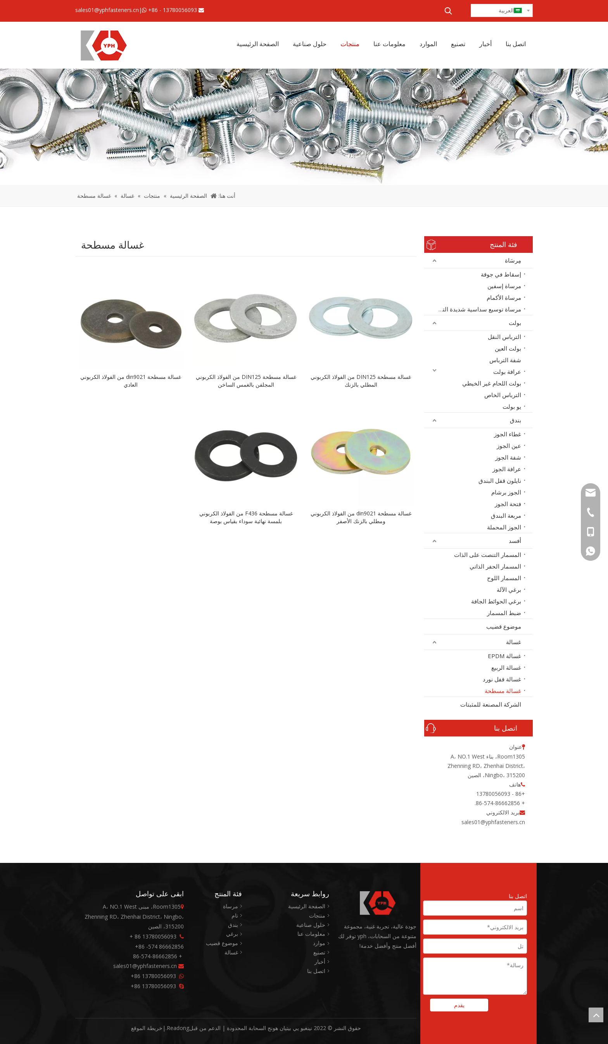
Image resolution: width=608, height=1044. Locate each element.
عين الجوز (509, 445)
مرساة (230, 906)
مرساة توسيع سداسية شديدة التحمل (477, 309)
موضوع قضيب (503, 626)
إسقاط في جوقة (501, 274)
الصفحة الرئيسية (306, 906)
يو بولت (512, 406)
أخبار (319, 961)
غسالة (513, 642)
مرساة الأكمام (504, 297)
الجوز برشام (506, 492)
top (596, 1015)
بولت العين (508, 348)
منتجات (317, 915)
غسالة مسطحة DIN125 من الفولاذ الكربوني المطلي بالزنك (361, 380)
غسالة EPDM (504, 656)
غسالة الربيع (506, 667)
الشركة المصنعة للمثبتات (490, 704)
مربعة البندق (506, 515)
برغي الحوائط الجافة (496, 601)
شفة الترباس (505, 360)
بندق (515, 420)
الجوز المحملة (504, 527)
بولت (515, 323)
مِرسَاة (513, 260)
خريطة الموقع (146, 1028)
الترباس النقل (504, 337)
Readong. (177, 1028)
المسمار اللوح (504, 578)
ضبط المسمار (504, 613)
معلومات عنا (311, 933)
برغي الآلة (509, 589)
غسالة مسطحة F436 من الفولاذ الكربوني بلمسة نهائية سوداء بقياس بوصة (246, 517)
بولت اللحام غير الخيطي (491, 383)
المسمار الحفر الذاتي (495, 566)
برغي (232, 933)
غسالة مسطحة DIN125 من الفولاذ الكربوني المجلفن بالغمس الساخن (246, 380)
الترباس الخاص (502, 395)
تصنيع (319, 952)
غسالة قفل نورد (502, 679)
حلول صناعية (310, 924)
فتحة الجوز (508, 504)
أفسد (515, 540)
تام (234, 915)
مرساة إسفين (504, 286)
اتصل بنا (316, 971)
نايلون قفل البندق (499, 480)
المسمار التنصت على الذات (487, 554)
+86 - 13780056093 (172, 10)
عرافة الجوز (506, 469)
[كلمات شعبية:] (448, 11)
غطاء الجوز (507, 434)
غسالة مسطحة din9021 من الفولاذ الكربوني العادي (130, 380)
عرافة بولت (507, 371)
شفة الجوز (508, 457)
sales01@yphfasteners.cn (107, 10)
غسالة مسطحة (503, 691)
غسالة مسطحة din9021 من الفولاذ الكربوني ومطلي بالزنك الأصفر (361, 517)
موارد (319, 943)
